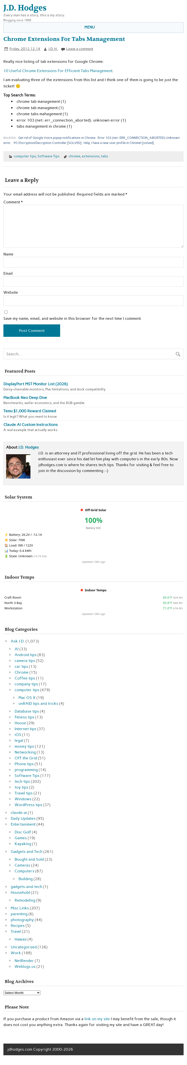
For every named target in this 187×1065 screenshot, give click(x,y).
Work (16, 953)
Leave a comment (79, 49)
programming (26, 769)
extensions (90, 156)
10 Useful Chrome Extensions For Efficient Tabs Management (57, 70)
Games (21, 838)
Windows (23, 799)
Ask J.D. (18, 641)
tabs (104, 156)
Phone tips (24, 764)
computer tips (25, 156)
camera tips (25, 660)
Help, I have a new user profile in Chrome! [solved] (119, 143)
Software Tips (48, 156)
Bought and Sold (29, 859)
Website (10, 292)
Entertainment (23, 824)
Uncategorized (24, 947)
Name (8, 254)
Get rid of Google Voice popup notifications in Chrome (56, 138)
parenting (19, 914)
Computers (24, 871)
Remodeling (25, 900)
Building (26, 879)
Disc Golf (23, 832)
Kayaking (23, 843)
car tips (21, 666)
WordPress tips (28, 804)
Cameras (22, 865)
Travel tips (24, 793)
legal (19, 740)
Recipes (18, 925)
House (20, 723)
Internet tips (25, 728)
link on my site (97, 1019)
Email (8, 273)
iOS (18, 734)
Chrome (21, 672)
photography (22, 919)
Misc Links (20, 908)
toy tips (21, 787)
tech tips (22, 781)
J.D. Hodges (28, 447)
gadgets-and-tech (26, 886)
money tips (24, 746)
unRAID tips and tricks (38, 703)
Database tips (27, 711)
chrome (74, 156)
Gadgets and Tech (26, 851)
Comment (13, 202)
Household (20, 892)
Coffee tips (25, 678)
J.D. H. (53, 49)
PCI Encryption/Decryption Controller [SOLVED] (47, 143)
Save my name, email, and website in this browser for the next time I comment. (72, 318)
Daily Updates (23, 818)
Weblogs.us (25, 966)
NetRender (24, 960)
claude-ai (19, 812)
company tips (26, 684)
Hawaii (21, 939)
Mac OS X (27, 697)
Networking (25, 752)
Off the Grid (26, 758)
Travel (16, 931)
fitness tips (24, 717)
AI (17, 649)
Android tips (26, 654)
